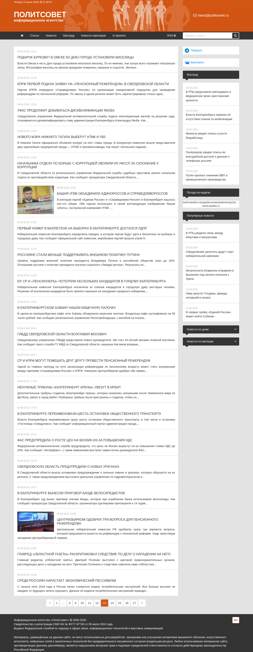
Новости (51, 35)
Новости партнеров (93, 35)
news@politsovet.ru (211, 15)
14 (112, 599)
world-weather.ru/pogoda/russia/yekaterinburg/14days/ (211, 201)
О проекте (119, 35)
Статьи (34, 35)
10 (81, 599)
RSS (171, 35)
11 (89, 599)
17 (136, 599)
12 (97, 599)
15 (120, 599)
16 (128, 599)
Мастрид (68, 35)
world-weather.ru (211, 204)
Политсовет (40, 14)
